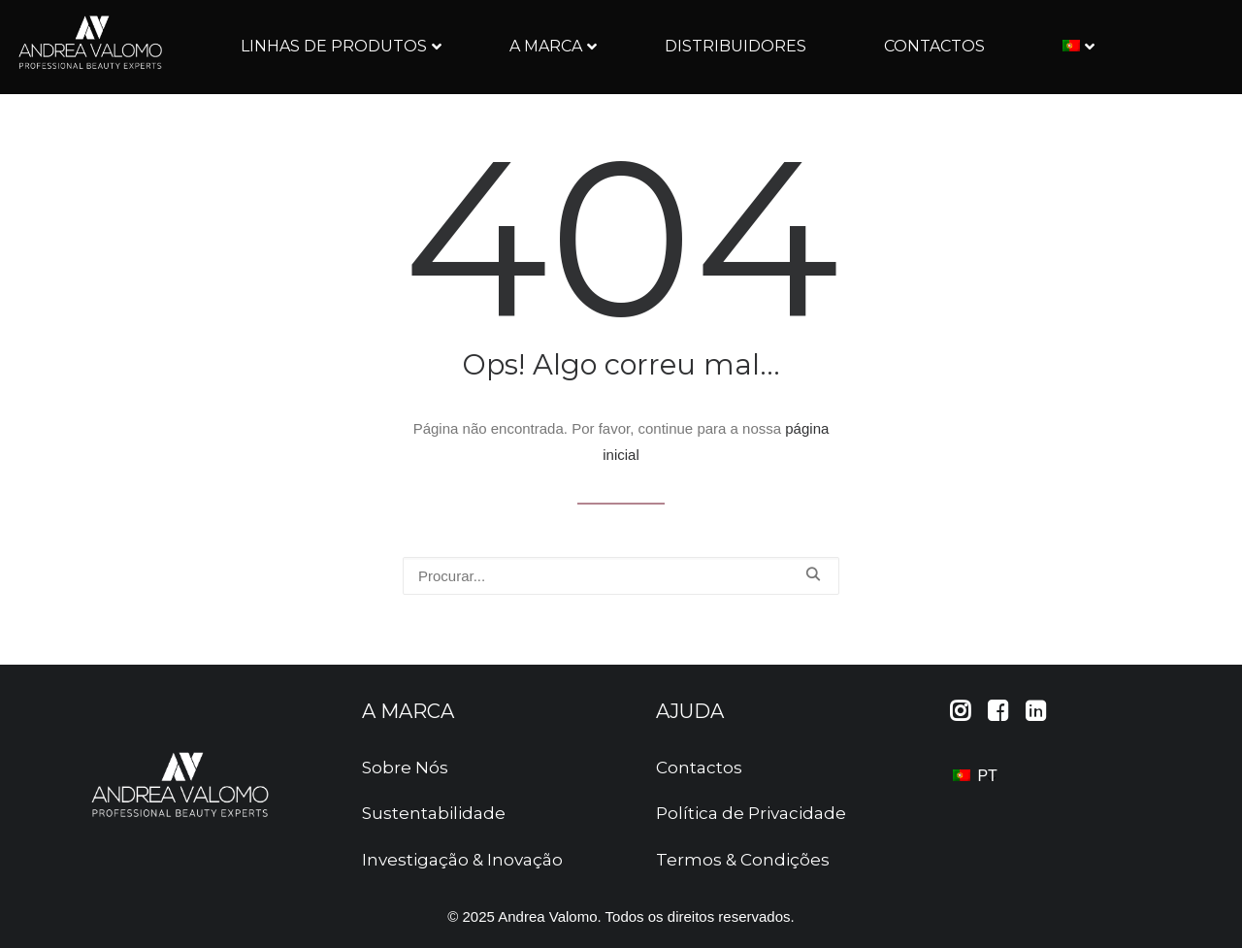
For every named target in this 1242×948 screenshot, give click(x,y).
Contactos (699, 767)
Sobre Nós (405, 767)
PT (975, 776)
